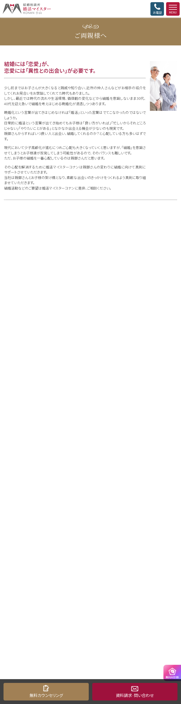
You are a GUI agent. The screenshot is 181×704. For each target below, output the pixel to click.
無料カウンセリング (46, 695)
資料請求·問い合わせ (135, 695)
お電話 (157, 9)
